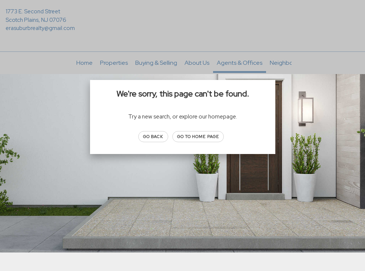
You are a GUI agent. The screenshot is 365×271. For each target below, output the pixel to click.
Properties (114, 63)
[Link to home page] (182, 17)
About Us (197, 63)
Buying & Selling (156, 63)
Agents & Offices (239, 63)
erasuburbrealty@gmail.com (40, 28)
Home (84, 63)
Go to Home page (198, 136)
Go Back (153, 136)
